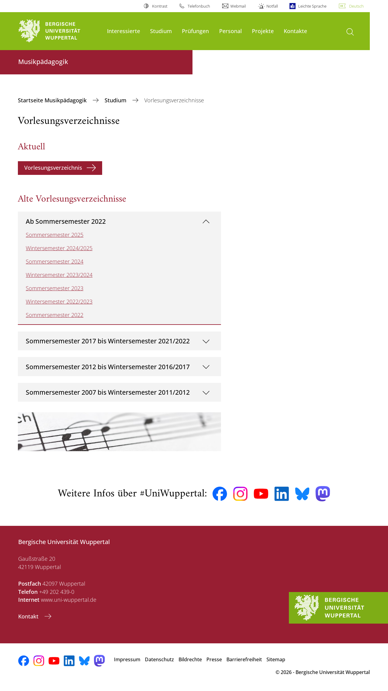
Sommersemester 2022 (54, 314)
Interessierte (123, 31)
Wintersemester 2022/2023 (59, 301)
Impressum (127, 659)
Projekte (263, 31)
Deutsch (356, 6)
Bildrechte (190, 659)
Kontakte (295, 31)
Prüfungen (195, 31)
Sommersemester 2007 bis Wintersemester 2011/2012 (108, 392)
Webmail (238, 6)
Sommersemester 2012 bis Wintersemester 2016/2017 (108, 367)
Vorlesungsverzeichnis (53, 167)
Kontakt (29, 616)
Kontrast (159, 6)
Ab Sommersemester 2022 (66, 221)
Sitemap (275, 659)
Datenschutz (159, 659)
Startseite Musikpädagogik (53, 100)
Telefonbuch (199, 6)
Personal (230, 31)
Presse (214, 659)
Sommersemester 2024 (54, 261)
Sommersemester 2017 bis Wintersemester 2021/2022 (108, 341)
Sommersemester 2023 (54, 288)
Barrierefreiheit (244, 659)
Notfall (272, 6)
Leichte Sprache (312, 6)
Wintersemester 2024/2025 (59, 248)
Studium (161, 31)
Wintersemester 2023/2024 (59, 274)
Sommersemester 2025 (54, 234)
